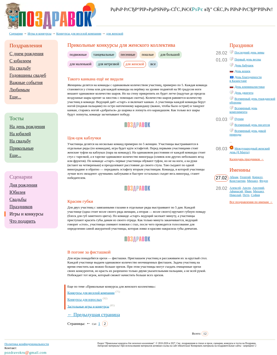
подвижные (78, 54)
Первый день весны (247, 59)
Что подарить (22, 221)
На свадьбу (20, 68)
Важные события (26, 82)
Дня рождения (23, 185)
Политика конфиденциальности (26, 344)
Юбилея (17, 192)
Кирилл (257, 177)
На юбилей (20, 133)
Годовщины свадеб (27, 75)
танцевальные (103, 54)
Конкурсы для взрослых (84, 300)
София (255, 195)
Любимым (19, 89)
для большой (170, 54)
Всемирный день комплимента (243, 110)
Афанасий (236, 191)
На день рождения (27, 126)
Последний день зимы (249, 52)
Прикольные (21, 148)
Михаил (252, 181)
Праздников (21, 206)
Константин (237, 181)
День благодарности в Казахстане (246, 79)
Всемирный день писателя (252, 125)
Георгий (245, 177)
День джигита (243, 93)
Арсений (258, 188)
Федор (263, 181)
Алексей (235, 188)
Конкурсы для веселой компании (91, 293)
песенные (128, 54)
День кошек (242, 71)
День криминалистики (249, 87)
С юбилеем (20, 60)
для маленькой (81, 64)
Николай (235, 195)
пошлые (148, 54)
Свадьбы (17, 199)
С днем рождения (26, 53)
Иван (248, 191)
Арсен (246, 188)
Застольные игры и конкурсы (88, 306)
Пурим (239, 119)
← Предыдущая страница (93, 314)
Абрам (234, 177)
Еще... (15, 97)
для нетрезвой (108, 64)
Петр (246, 195)
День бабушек (243, 65)
